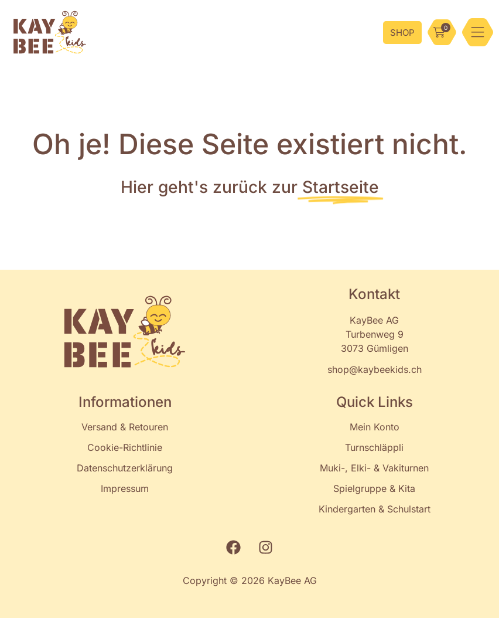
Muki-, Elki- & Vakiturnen (374, 468)
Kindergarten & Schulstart (374, 509)
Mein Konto (374, 427)
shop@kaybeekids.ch (374, 369)
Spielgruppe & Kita (374, 488)
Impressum (125, 488)
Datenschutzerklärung (125, 468)
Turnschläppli (374, 447)
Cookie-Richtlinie (124, 447)
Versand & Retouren (124, 427)
